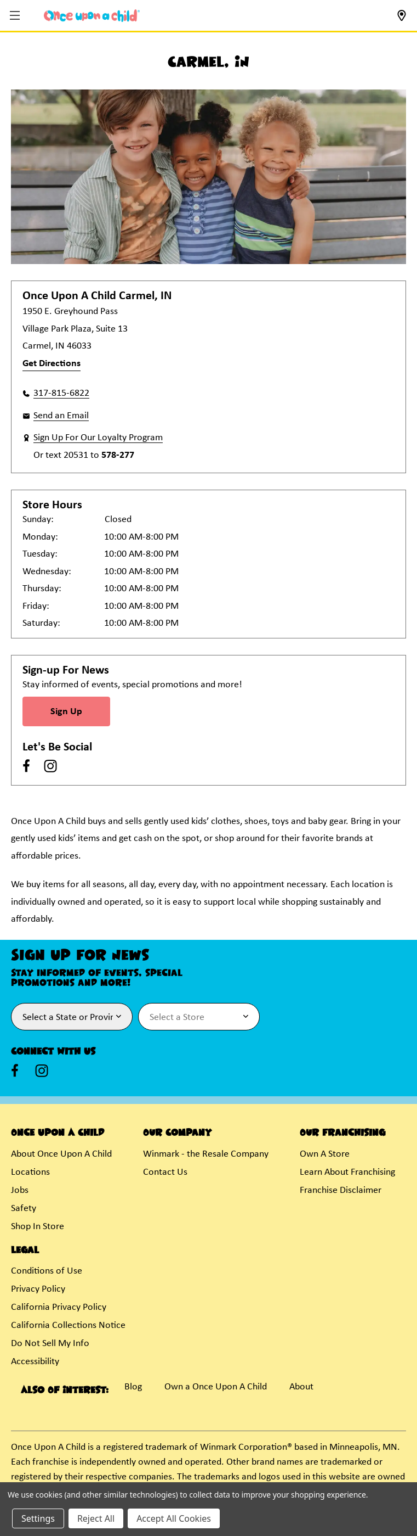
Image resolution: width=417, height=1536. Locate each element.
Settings (38, 1518)
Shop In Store (37, 1226)
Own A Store (325, 1154)
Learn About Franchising (347, 1172)
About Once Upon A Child (61, 1154)
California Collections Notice (68, 1325)
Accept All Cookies (173, 1518)
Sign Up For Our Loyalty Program (98, 438)
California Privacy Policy (58, 1307)
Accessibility (35, 1361)
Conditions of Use (46, 1271)
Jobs (19, 1190)
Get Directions (51, 363)
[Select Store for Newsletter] (199, 1016)
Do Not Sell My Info (50, 1343)
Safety (23, 1208)
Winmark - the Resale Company (206, 1154)
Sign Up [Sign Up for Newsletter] (66, 712)
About (301, 1387)
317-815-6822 (61, 393)
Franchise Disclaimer (340, 1190)
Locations (30, 1172)
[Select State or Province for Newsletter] (72, 1016)
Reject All (96, 1518)
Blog (133, 1387)
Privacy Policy (38, 1289)
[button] (16, 16)
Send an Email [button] (61, 416)
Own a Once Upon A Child (215, 1387)
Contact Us (165, 1172)
